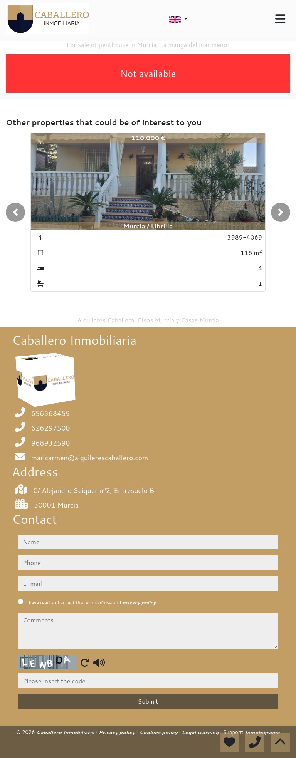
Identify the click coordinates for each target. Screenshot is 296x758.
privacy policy (139, 602)
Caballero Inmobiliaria (66, 732)
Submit (148, 701)
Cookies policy (159, 732)
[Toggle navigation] (280, 19)
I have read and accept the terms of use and (91, 602)
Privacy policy (117, 732)
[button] (15, 212)
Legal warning (201, 732)
